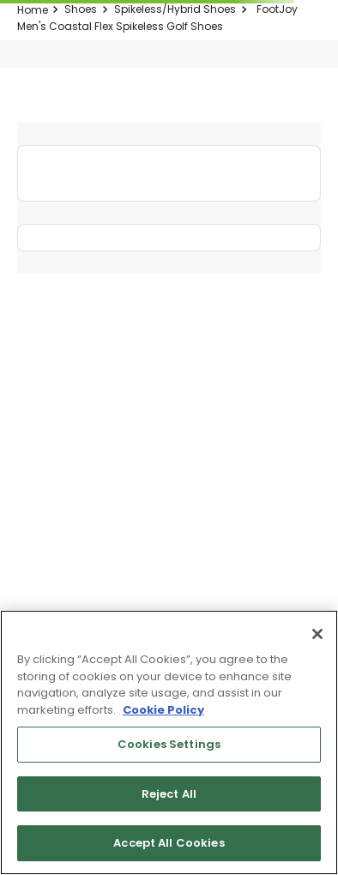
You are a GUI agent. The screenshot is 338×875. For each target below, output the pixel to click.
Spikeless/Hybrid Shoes (175, 9)
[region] (169, 742)
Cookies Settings (169, 744)
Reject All (169, 794)
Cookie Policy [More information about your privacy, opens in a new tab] (163, 710)
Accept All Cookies (168, 843)
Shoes (80, 9)
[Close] (317, 634)
